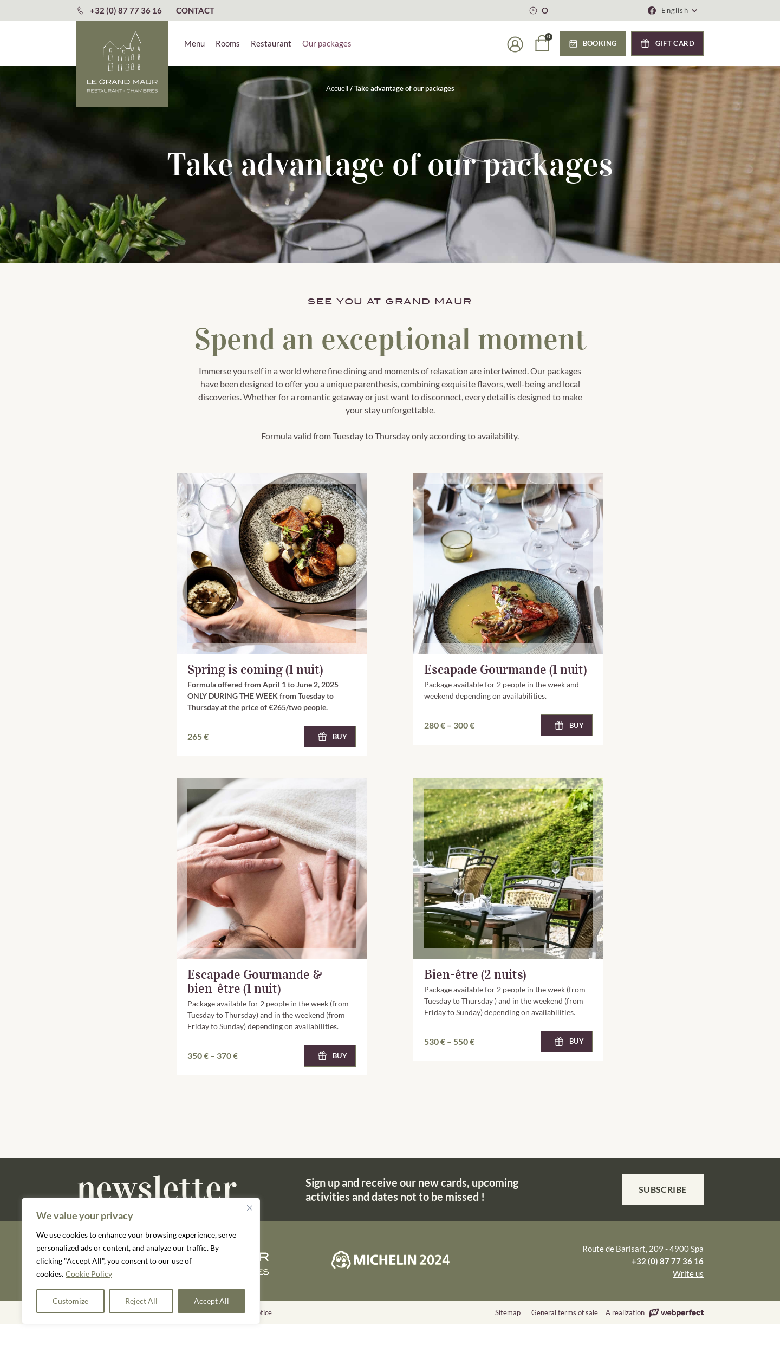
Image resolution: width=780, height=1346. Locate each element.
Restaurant (271, 43)
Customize (70, 1300)
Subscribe (663, 1189)
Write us (688, 1273)
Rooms (228, 43)
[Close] (249, 1208)
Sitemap (508, 1312)
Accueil (337, 88)
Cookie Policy (89, 1273)
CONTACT (195, 10)
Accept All (211, 1300)
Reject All (141, 1300)
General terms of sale (564, 1312)
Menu (194, 43)
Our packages (327, 43)
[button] (680, 10)
